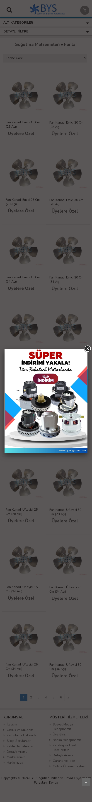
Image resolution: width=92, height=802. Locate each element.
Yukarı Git (86, 782)
